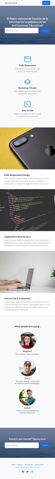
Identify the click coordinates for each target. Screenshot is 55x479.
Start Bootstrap (11, 3)
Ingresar (46, 3)
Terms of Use (29, 464)
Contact (19, 464)
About (13, 464)
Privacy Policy (39, 464)
